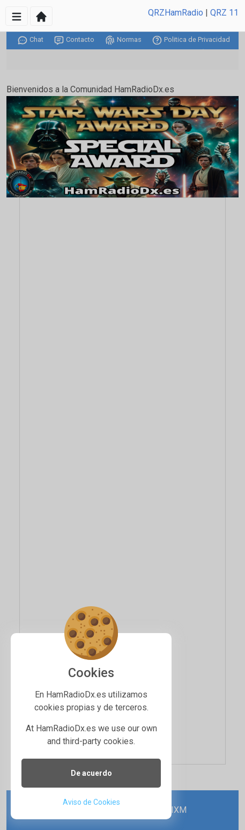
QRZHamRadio (175, 13)
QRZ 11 (224, 13)
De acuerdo (91, 773)
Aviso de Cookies (91, 802)
